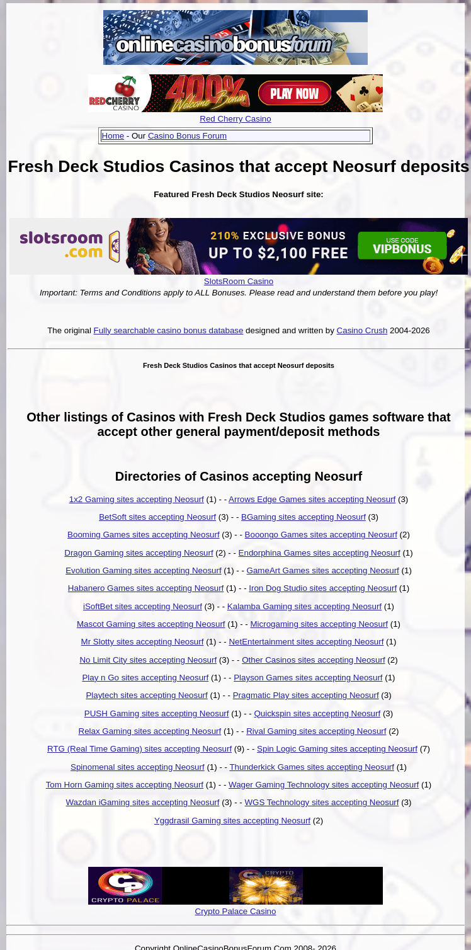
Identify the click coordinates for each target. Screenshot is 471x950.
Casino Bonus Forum (187, 135)
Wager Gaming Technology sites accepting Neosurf (324, 784)
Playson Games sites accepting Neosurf (308, 677)
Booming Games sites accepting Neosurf (143, 534)
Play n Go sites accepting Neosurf (145, 677)
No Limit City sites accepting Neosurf (148, 660)
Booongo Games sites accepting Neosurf (321, 534)
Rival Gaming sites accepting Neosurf (316, 731)
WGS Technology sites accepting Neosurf (321, 802)
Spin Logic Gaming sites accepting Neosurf (337, 748)
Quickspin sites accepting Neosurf (317, 713)
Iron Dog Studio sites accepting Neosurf (323, 588)
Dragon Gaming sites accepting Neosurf (138, 553)
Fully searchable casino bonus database (169, 330)
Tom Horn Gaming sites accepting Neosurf (124, 784)
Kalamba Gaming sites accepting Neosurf (304, 606)
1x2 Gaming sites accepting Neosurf (136, 499)
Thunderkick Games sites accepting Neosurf (311, 767)
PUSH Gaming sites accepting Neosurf (156, 713)
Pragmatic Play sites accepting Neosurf (306, 695)
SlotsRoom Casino (238, 281)
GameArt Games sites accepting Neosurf (323, 570)
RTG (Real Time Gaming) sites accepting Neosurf (139, 748)
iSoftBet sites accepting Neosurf (142, 606)
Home (113, 135)
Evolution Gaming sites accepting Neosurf (143, 570)
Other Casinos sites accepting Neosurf (313, 660)
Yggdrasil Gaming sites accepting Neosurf (232, 820)
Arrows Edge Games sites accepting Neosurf (312, 499)
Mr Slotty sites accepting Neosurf (142, 641)
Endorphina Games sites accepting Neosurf (319, 553)
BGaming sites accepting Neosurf (303, 517)
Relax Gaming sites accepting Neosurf (150, 731)
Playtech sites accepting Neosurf (146, 695)
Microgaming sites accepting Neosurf (320, 624)
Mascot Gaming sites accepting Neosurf (151, 624)
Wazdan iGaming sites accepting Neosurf (143, 802)
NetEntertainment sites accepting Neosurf (306, 641)
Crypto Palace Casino (235, 911)
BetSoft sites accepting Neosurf (157, 517)
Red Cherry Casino (235, 118)
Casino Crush (362, 330)
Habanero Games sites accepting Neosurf (146, 588)
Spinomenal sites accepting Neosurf (138, 767)
